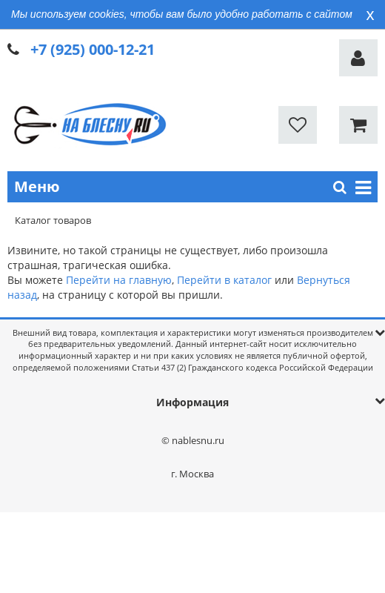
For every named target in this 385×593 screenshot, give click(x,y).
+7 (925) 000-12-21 (92, 49)
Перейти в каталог (224, 280)
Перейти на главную (119, 280)
